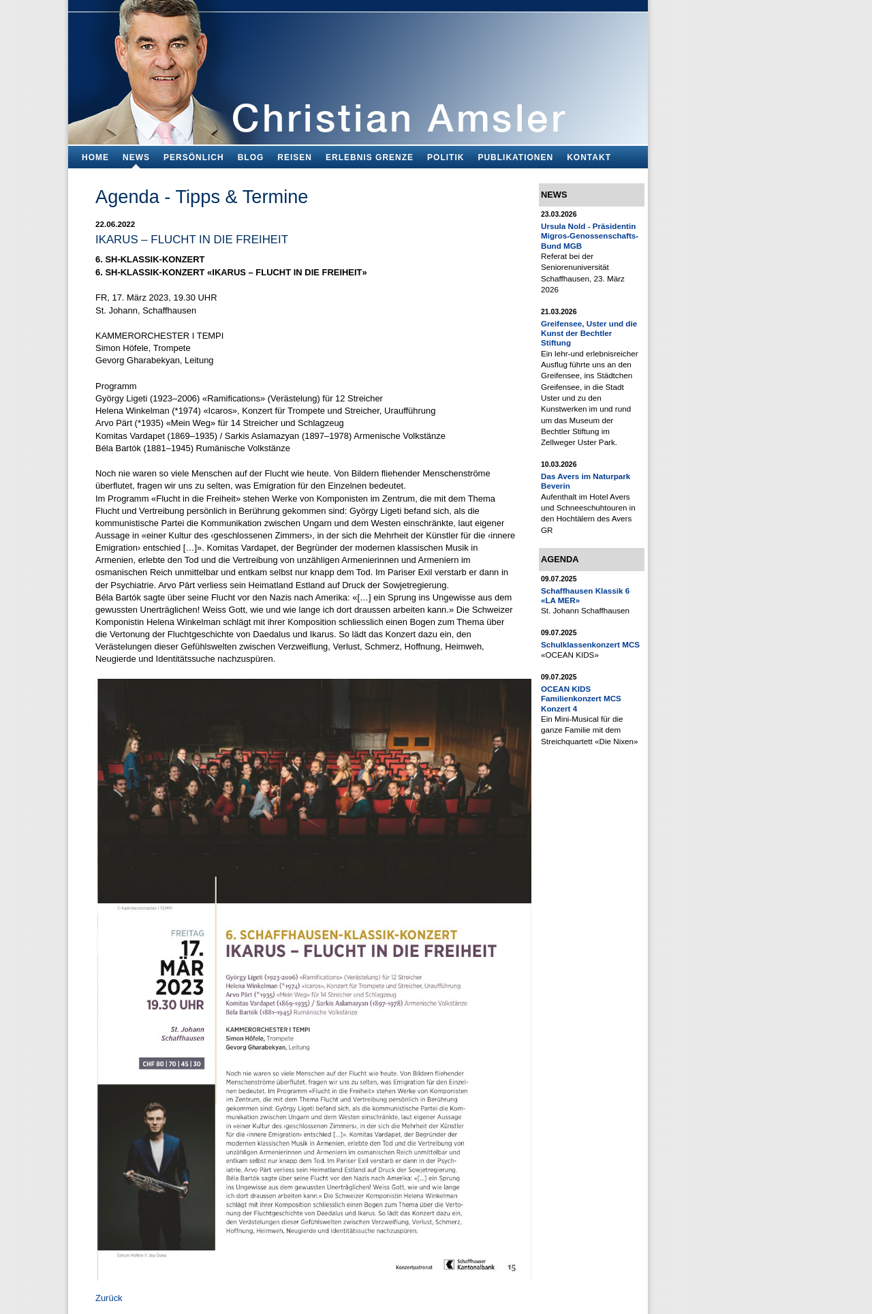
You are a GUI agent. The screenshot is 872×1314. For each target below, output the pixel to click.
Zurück (109, 1298)
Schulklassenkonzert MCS (590, 644)
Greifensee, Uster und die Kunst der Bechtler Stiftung (589, 333)
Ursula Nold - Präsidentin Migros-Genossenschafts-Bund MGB (589, 235)
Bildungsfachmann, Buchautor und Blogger (358, 68)
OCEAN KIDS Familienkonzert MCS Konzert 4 (581, 698)
